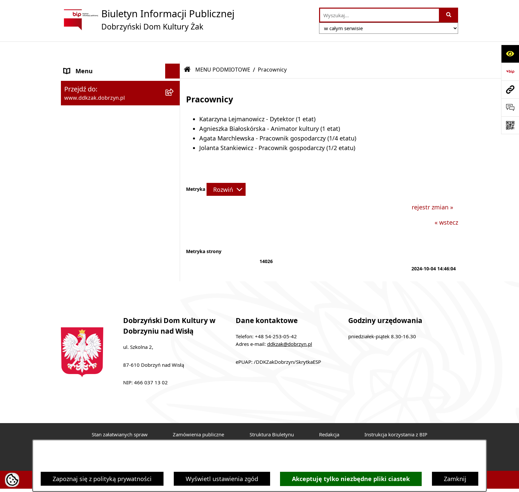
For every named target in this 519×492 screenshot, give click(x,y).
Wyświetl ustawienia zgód (222, 479)
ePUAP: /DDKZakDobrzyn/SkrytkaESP (278, 342)
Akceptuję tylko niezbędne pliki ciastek (351, 479)
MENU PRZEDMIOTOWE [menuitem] (97, 123)
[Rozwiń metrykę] (226, 169)
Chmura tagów (326, 438)
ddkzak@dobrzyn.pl (289, 324)
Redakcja (329, 414)
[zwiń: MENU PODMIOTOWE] (174, 66)
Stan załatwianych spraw (120, 414)
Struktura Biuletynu (272, 414)
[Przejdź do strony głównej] (147, 19)
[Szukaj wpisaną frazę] (449, 15)
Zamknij (455, 479)
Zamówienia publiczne (198, 414)
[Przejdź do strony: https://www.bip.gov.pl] (510, 72)
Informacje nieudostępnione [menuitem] (104, 138)
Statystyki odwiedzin (261, 438)
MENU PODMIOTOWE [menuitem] (94, 66)
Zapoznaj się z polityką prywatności (102, 479)
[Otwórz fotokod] (510, 125)
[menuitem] (120, 85)
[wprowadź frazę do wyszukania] (379, 15)
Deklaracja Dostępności (185, 438)
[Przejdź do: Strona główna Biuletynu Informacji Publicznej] (187, 49)
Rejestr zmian (118, 438)
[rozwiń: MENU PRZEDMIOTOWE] (174, 124)
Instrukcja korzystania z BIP (395, 414)
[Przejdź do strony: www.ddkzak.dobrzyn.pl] (510, 89)
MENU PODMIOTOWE (222, 49)
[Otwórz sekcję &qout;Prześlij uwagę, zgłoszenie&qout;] (510, 107)
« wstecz (446, 203)
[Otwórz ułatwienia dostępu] (510, 54)
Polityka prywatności (392, 438)
